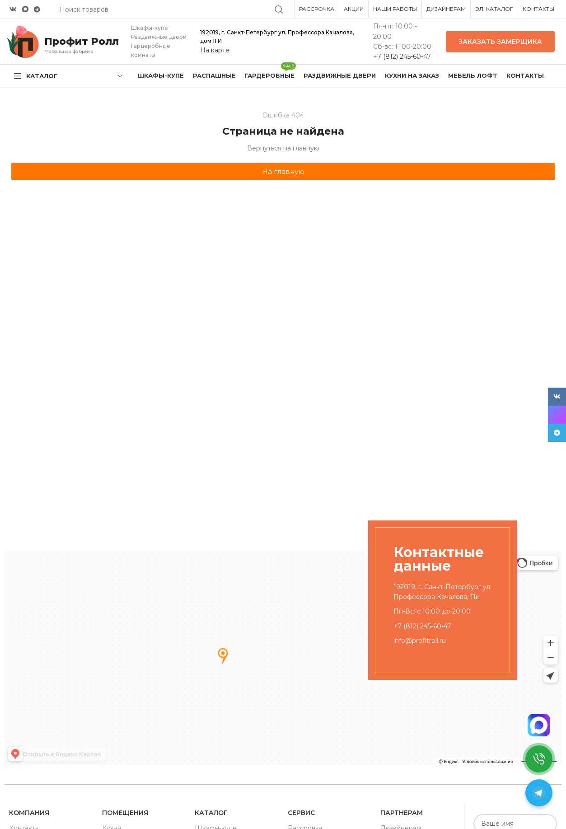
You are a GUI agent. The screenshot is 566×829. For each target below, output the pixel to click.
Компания (29, 813)
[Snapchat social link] (25, 9)
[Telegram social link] (37, 9)
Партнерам (401, 813)
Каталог (211, 813)
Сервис (301, 813)
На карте (214, 50)
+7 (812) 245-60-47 (402, 56)
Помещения (125, 813)
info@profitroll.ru (419, 641)
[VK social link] (13, 9)
